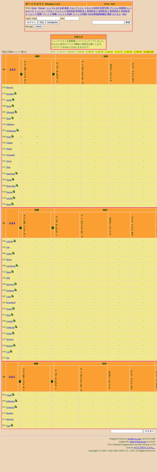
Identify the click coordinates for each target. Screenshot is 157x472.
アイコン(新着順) (118, 8)
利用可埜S (105, 8)
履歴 (109, 14)
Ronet (9, 112)
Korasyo (10, 351)
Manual (41, 8)
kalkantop (10, 419)
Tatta (8, 444)
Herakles (10, 100)
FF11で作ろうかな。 (145, 466)
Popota (9, 321)
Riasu (8, 284)
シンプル (51, 8)
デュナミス (60, 11)
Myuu (9, 271)
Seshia (9, 346)
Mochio (9, 358)
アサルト (50, 11)
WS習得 (95, 8)
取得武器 (70, 11)
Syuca (9, 167)
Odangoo (10, 130)
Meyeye (9, 93)
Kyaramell (11, 314)
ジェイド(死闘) (65, 14)
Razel (8, 210)
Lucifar (9, 204)
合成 (62, 8)
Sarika (9, 106)
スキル (87, 8)
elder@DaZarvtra (138, 460)
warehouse (11, 278)
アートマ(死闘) (80, 14)
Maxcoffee (11, 192)
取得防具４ (115, 11)
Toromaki (10, 161)
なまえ (12, 72)
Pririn (8, 143)
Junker (9, 266)
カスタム (116, 14)
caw (8, 259)
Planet (9, 186)
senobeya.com (134, 457)
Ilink (8, 173)
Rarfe (8, 124)
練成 (66, 8)
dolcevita (10, 296)
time (152, 72)
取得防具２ (92, 11)
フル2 (72, 8)
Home (34, 8)
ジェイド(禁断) (35, 14)
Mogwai (10, 437)
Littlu (8, 309)
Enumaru (10, 303)
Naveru (9, 198)
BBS (124, 14)
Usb (8, 364)
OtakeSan (10, 339)
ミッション (39, 11)
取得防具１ (81, 11)
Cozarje (9, 333)
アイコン (79, 8)
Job (57, 8)
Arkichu (9, 253)
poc (7, 370)
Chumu (9, 149)
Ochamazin (11, 137)
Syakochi (10, 426)
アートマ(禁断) (50, 14)
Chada (9, 413)
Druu (8, 327)
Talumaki (10, 118)
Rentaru (9, 431)
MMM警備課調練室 (97, 14)
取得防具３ (103, 11)
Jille (8, 290)
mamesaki (10, 180)
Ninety (9, 155)
